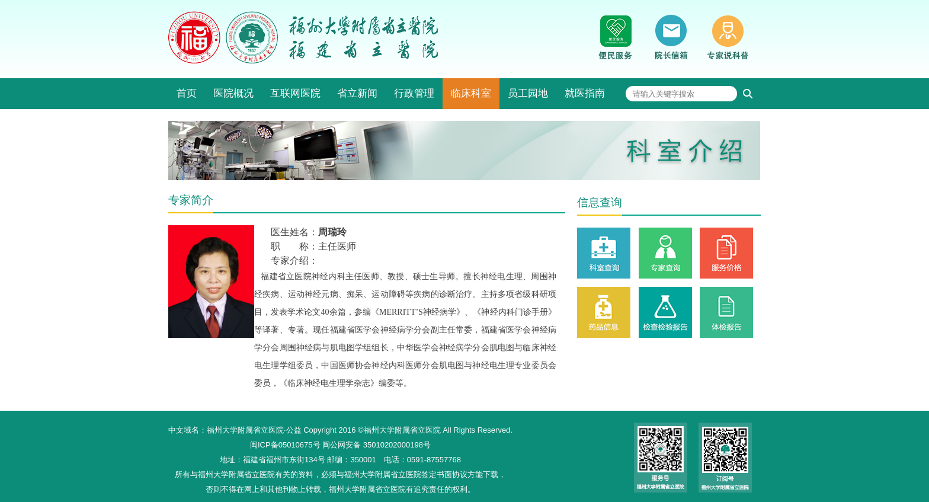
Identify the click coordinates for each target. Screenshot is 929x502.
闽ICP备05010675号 (285, 444)
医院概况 (233, 93)
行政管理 (414, 93)
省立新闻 (357, 93)
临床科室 (471, 93)
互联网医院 (295, 93)
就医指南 (585, 93)
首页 (187, 93)
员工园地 (528, 93)
